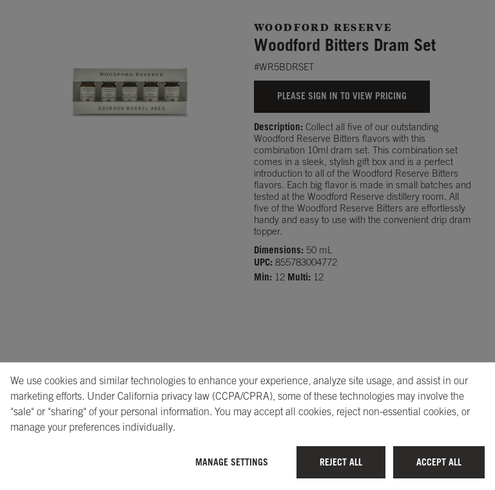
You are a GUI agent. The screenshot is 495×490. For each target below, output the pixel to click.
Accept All (438, 461)
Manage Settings (231, 461)
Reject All (341, 461)
